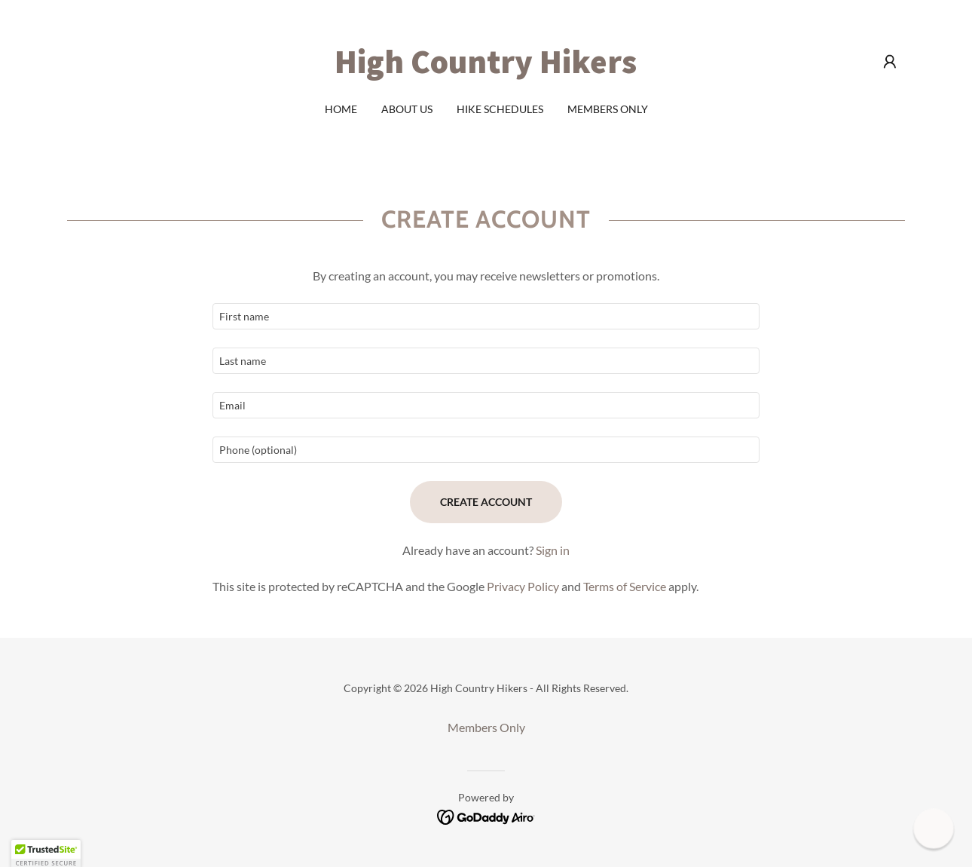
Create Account (486, 501)
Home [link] (341, 109)
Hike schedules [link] (500, 109)
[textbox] (485, 316)
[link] (486, 68)
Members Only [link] (607, 109)
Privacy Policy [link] (523, 586)
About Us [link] (407, 109)
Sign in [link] (553, 550)
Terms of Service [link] (624, 586)
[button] (890, 62)
